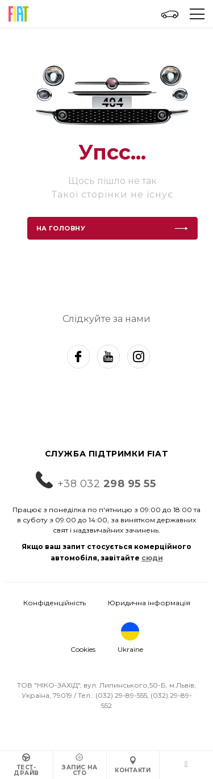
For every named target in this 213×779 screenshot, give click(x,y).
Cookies (82, 649)
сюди (152, 558)
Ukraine (130, 638)
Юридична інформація (149, 602)
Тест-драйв (26, 765)
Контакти (133, 765)
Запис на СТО (79, 765)
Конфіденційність (54, 602)
